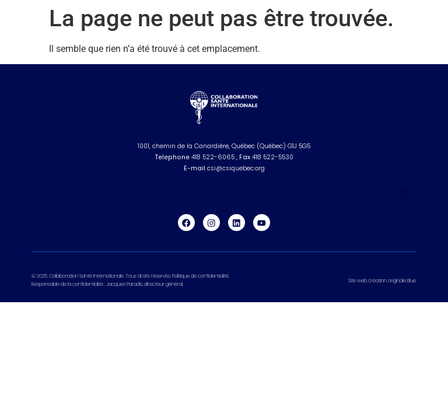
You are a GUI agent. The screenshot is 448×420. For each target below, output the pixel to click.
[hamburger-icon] (403, 194)
